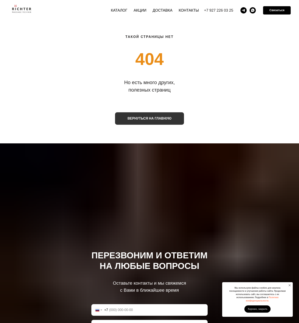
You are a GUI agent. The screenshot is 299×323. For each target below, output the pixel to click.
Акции (140, 10)
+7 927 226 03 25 (218, 10)
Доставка (163, 10)
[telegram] (243, 10)
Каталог (119, 10)
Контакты (189, 10)
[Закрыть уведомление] (290, 285)
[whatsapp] (253, 10)
